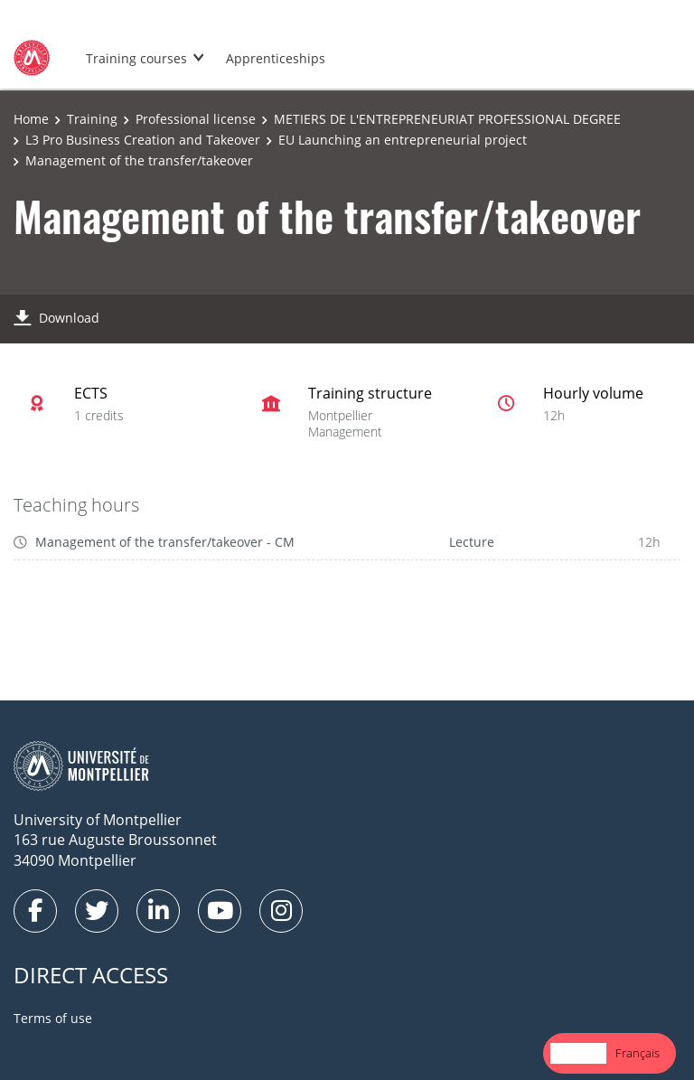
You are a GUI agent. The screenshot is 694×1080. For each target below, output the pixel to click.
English (578, 1053)
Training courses (136, 58)
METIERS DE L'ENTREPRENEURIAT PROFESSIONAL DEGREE (447, 118)
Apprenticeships (275, 58)
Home (31, 118)
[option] (637, 1053)
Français (637, 1053)
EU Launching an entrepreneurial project (402, 139)
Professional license (196, 118)
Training (92, 118)
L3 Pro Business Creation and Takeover (142, 139)
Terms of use (53, 1018)
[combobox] (578, 1053)
